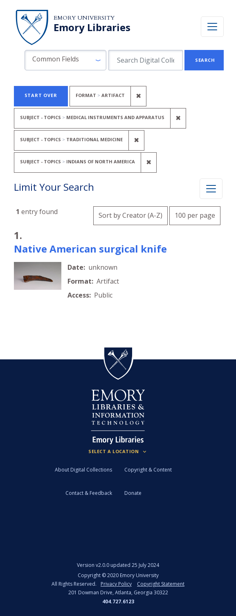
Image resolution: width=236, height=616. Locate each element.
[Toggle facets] (211, 188)
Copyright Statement (160, 583)
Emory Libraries (92, 27)
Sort (130, 215)
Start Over (41, 95)
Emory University (84, 18)
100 (195, 214)
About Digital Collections (83, 469)
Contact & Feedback (88, 493)
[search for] (145, 60)
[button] (65, 60)
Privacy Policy (116, 583)
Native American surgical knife (90, 248)
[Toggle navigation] (212, 26)
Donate (133, 493)
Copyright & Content (148, 469)
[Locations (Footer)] (118, 451)
